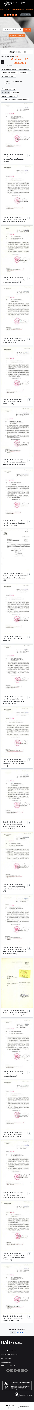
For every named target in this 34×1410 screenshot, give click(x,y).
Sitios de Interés (18, 9)
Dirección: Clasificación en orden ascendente (14, 99)
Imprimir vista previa (8, 89)
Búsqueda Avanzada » (17, 35)
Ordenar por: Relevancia (9, 96)
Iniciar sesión (25, 14)
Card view (5, 92)
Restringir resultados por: (17, 52)
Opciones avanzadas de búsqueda (12, 83)
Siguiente (20, 1332)
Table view (15, 92)
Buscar (27, 30)
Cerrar (16, 56)
